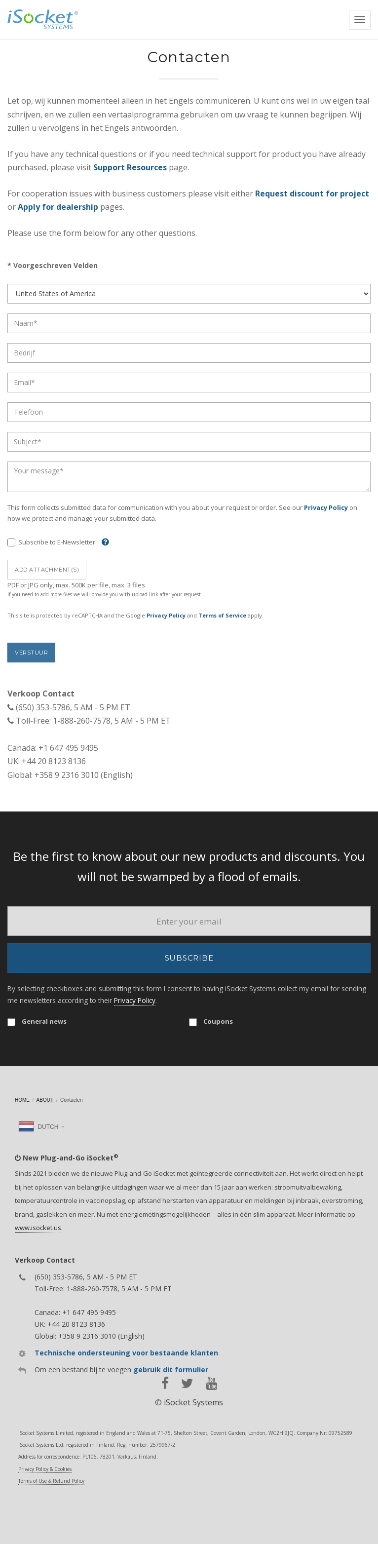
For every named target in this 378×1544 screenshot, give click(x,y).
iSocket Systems (193, 1402)
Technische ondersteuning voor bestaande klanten (126, 1352)
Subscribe (189, 958)
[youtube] (211, 1383)
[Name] (189, 323)
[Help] (103, 542)
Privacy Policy (326, 507)
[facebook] (165, 1383)
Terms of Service (222, 615)
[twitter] (187, 1383)
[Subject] (189, 442)
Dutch (38, 1126)
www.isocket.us (38, 1227)
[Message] (189, 477)
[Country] (189, 294)
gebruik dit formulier (170, 1369)
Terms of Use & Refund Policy (51, 1480)
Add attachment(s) (47, 569)
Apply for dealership (58, 206)
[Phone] (189, 412)
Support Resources (130, 167)
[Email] (189, 382)
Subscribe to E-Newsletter (51, 542)
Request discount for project (312, 193)
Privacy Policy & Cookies (45, 1469)
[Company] (189, 353)
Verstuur (31, 652)
